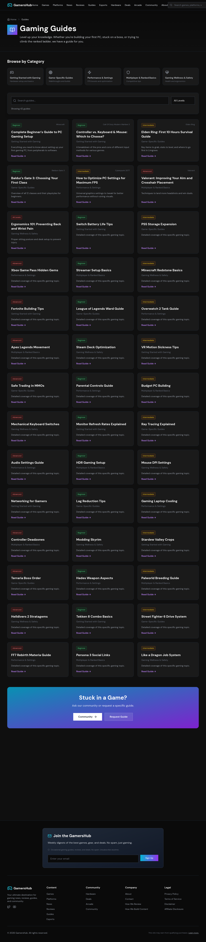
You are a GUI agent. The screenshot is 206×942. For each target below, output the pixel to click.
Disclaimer (169, 904)
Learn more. (194, 933)
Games (45, 5)
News (69, 5)
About (164, 5)
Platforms (58, 5)
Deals (127, 5)
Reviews (80, 5)
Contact (129, 899)
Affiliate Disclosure (173, 909)
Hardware (116, 5)
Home (35, 5)
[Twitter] (8, 906)
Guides (92, 5)
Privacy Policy (171, 893)
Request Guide (119, 718)
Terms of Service (172, 899)
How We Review (133, 904)
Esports (103, 5)
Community (152, 5)
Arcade (138, 5)
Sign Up (149, 859)
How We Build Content (136, 909)
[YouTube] (14, 906)
